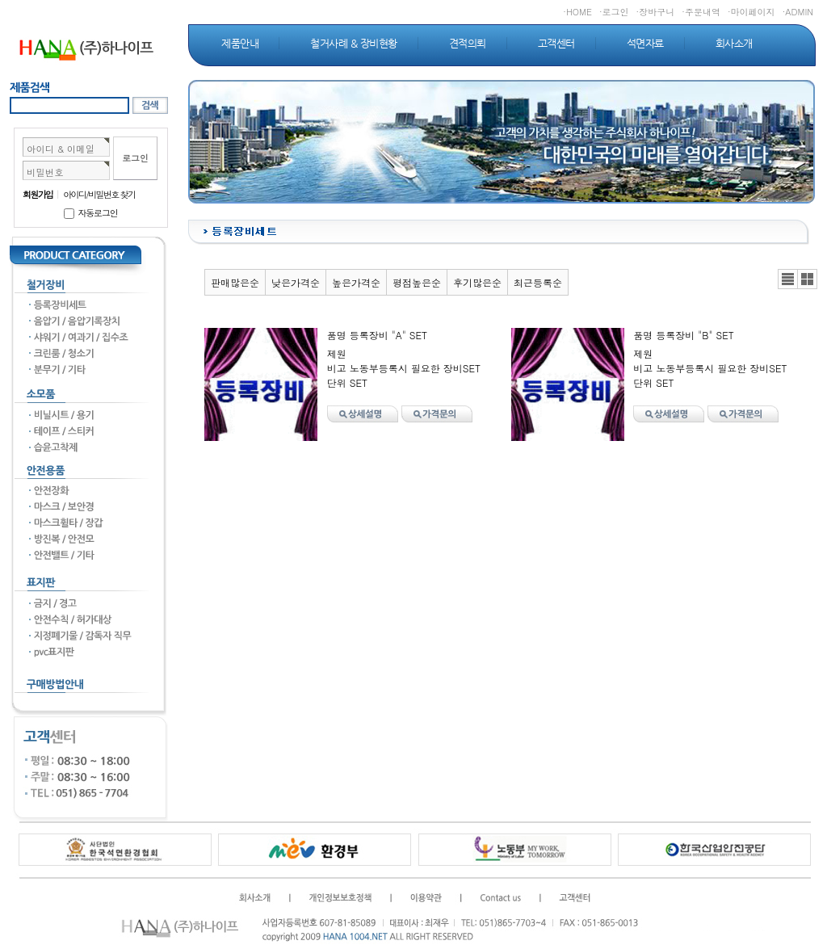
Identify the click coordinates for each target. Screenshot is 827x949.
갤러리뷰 (807, 279)
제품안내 (239, 43)
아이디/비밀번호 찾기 (99, 194)
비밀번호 (45, 172)
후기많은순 (477, 282)
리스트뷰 (788, 279)
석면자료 (645, 43)
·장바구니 (655, 12)
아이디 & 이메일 (60, 148)
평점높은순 (417, 282)
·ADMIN (798, 12)
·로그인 (614, 12)
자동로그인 (98, 213)
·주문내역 (701, 12)
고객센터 (556, 43)
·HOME (577, 12)
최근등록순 (538, 282)
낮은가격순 (295, 282)
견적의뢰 (467, 43)
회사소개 (734, 43)
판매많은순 (235, 282)
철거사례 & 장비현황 (353, 43)
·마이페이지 (751, 12)
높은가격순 (356, 282)
